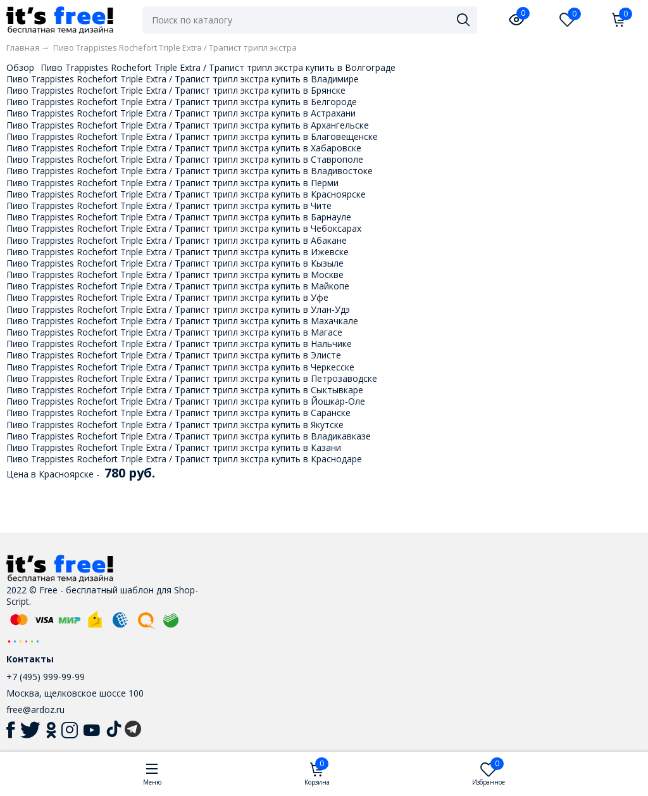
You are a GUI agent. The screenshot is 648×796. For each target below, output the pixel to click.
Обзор (20, 67)
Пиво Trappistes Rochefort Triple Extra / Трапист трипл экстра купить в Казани (173, 447)
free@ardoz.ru (35, 710)
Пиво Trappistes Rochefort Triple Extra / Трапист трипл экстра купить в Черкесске (180, 367)
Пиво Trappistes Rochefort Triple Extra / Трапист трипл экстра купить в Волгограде (218, 67)
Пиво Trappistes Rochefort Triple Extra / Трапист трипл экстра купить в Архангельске (187, 125)
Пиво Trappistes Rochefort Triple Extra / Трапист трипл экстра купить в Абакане (176, 240)
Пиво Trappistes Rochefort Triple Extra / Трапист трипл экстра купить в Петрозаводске (191, 378)
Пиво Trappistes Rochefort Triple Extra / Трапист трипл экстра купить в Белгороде (181, 102)
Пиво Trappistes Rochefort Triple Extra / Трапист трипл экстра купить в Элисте (173, 355)
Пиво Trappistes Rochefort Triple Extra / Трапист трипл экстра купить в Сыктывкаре (184, 390)
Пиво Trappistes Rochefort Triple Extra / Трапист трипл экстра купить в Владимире (182, 79)
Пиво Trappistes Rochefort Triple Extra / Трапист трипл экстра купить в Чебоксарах (183, 228)
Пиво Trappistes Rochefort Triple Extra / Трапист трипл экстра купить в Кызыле (175, 263)
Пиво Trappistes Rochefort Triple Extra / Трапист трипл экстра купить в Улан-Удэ (178, 309)
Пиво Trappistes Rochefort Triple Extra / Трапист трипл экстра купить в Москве (175, 274)
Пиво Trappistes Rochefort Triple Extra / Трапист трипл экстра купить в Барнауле (178, 217)
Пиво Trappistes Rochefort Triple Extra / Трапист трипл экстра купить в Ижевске (177, 252)
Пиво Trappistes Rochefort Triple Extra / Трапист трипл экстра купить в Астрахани (181, 113)
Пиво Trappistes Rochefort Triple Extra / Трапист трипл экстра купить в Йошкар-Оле (185, 401)
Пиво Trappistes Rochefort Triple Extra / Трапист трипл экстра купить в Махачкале (182, 321)
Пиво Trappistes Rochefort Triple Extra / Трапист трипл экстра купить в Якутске (175, 425)
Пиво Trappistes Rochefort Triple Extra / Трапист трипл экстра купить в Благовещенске (192, 136)
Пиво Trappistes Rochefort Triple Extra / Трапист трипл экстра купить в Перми (172, 183)
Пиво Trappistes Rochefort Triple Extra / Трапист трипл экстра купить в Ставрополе (184, 159)
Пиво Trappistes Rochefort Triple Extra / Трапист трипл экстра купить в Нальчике (179, 344)
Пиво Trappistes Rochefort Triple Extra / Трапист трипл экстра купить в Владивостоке (189, 171)
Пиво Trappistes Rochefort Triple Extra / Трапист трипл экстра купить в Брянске (176, 90)
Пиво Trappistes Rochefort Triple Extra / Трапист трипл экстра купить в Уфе (167, 297)
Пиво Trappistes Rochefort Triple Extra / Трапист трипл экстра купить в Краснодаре (184, 459)
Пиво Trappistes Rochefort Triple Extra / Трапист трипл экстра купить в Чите (169, 205)
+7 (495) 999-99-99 (45, 677)
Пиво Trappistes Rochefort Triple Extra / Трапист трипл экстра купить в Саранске (178, 413)
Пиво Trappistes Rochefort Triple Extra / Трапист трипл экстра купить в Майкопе (177, 286)
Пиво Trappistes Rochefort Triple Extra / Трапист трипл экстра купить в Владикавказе (188, 436)
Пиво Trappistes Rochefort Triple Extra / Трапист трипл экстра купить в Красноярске (186, 194)
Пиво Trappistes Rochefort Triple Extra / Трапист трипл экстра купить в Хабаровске (183, 148)
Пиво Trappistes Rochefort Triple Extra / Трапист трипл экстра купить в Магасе (174, 332)
